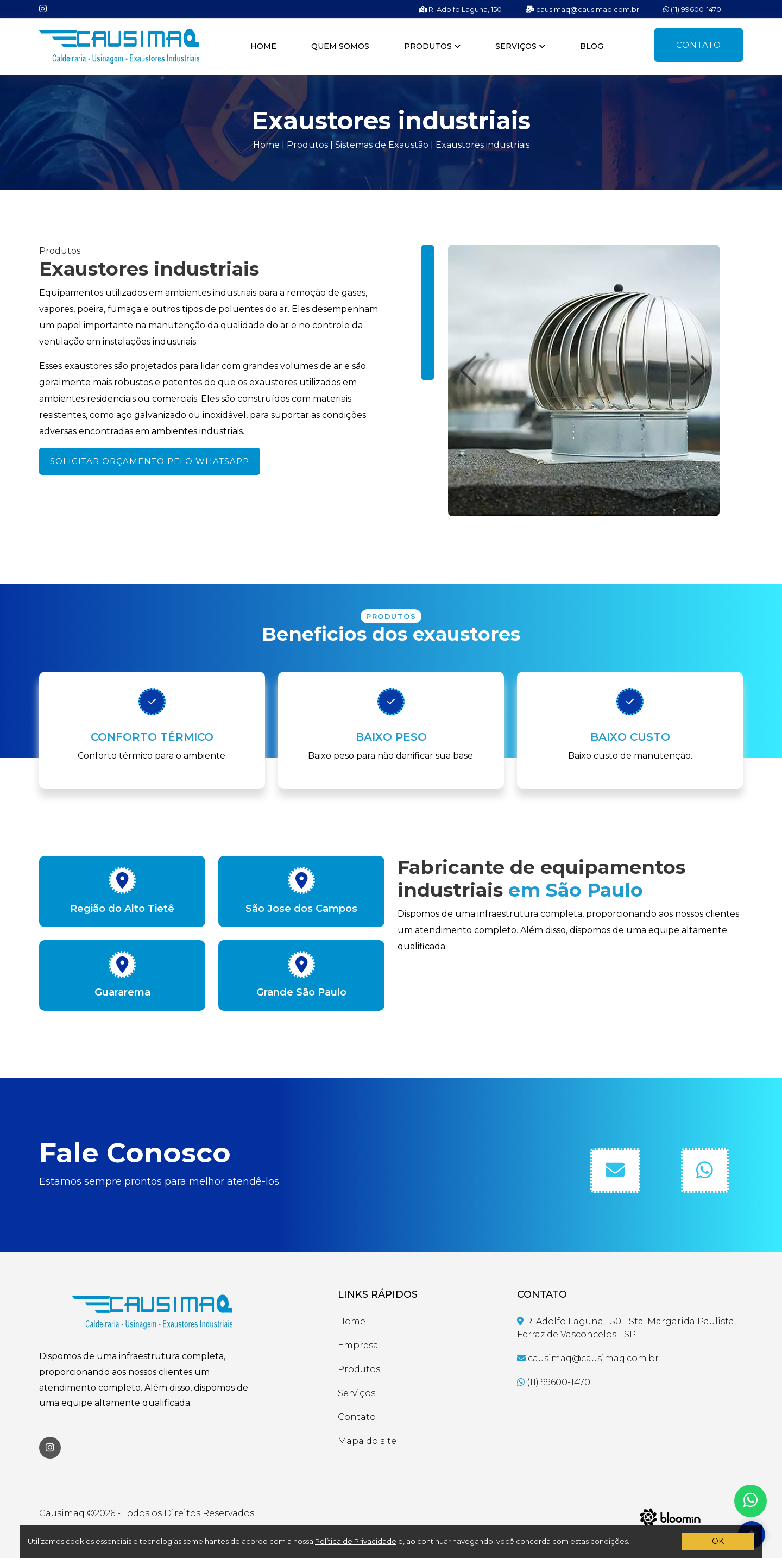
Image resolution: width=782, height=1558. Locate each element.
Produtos (432, 46)
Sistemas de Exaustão (381, 145)
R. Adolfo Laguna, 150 (460, 9)
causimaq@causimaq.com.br (582, 9)
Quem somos (340, 46)
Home (263, 46)
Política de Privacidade (355, 1541)
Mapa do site (367, 1441)
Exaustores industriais (482, 145)
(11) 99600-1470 (692, 9)
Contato (698, 45)
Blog (591, 46)
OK (718, 1541)
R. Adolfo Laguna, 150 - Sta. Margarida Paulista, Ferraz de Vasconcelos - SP (626, 1328)
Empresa (358, 1345)
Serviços (520, 46)
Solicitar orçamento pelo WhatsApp (149, 461)
